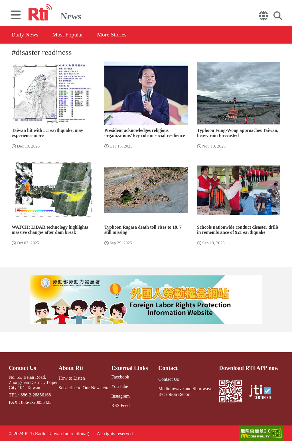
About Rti (71, 368)
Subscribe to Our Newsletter (85, 387)
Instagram (120, 395)
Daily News (24, 34)
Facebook (120, 377)
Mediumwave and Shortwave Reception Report (185, 391)
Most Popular (68, 34)
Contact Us (22, 368)
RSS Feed (120, 405)
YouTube (119, 386)
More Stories (112, 34)
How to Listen (72, 378)
